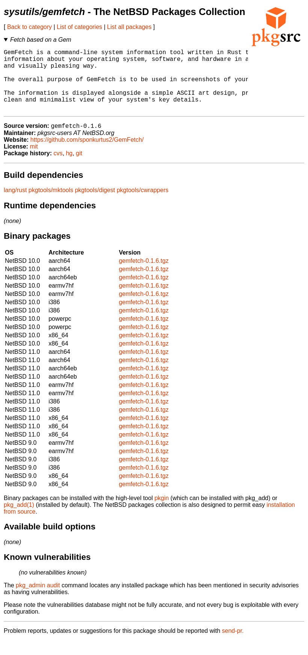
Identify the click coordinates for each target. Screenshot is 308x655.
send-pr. (233, 645)
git (79, 168)
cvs (58, 168)
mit (34, 161)
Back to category (29, 27)
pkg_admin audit (38, 600)
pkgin (161, 512)
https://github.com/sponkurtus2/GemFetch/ (86, 154)
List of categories (79, 27)
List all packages (129, 27)
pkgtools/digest (95, 205)
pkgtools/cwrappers (143, 205)
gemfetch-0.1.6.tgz (144, 275)
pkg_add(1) (19, 519)
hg (69, 168)
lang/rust (15, 205)
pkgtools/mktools (51, 205)
